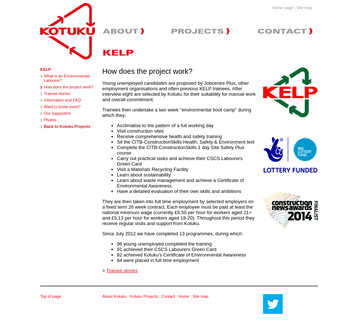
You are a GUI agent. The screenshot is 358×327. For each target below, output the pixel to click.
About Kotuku (114, 296)
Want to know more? (62, 106)
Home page (283, 7)
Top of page (50, 296)
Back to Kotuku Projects (67, 126)
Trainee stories (57, 93)
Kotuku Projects (144, 296)
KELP (45, 69)
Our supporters (57, 113)
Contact (168, 296)
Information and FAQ (62, 100)
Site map (304, 7)
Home (184, 296)
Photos (50, 120)
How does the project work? (69, 87)
